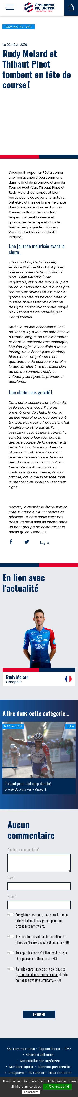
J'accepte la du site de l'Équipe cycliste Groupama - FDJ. (42, 955)
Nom (11, 878)
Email (11, 896)
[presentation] (39, 998)
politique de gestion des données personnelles (41, 971)
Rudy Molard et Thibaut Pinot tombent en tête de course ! (36, 69)
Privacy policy (51, 1091)
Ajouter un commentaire (23, 849)
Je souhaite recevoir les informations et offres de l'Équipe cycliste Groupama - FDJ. (42, 939)
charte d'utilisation (42, 952)
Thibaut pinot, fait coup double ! (28, 783)
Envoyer (39, 1014)
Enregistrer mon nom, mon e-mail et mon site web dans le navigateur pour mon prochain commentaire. (42, 920)
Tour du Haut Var (17, 26)
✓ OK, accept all (57, 1086)
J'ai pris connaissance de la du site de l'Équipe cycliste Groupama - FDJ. (42, 974)
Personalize (31, 1091)
